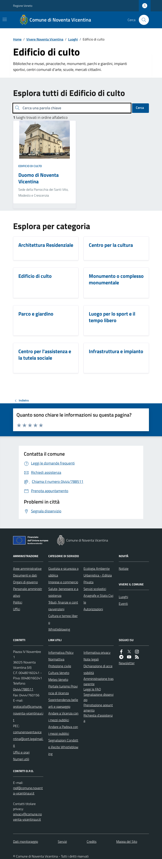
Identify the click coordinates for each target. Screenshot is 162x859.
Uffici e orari (21, 752)
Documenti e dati (25, 575)
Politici (17, 602)
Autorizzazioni (93, 609)
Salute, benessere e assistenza (63, 592)
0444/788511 (23, 689)
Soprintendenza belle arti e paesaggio (63, 703)
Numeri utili (21, 759)
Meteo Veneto (58, 679)
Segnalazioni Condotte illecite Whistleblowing (63, 747)
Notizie (123, 568)
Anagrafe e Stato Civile (98, 599)
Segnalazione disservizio (98, 697)
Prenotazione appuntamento (98, 707)
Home (17, 39)
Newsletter (127, 663)
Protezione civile (59, 666)
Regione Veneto (22, 5)
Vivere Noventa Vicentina (44, 39)
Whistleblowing (59, 629)
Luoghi (73, 39)
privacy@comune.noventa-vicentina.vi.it (27, 817)
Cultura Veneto (58, 672)
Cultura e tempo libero (63, 619)
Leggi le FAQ (92, 689)
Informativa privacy (97, 652)
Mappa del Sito (126, 841)
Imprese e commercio (63, 582)
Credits (91, 841)
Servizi (62, 841)
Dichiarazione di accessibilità (98, 669)
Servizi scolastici (95, 588)
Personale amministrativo (27, 592)
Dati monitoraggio (25, 841)
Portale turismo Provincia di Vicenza (63, 690)
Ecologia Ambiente (97, 568)
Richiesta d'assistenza (98, 718)
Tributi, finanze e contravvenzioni (63, 606)
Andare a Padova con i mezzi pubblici (63, 730)
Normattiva (56, 659)
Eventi (123, 603)
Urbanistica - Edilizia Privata (98, 579)
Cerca (140, 107)
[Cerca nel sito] (142, 20)
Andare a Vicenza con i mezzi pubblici (63, 717)
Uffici (16, 609)
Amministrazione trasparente (98, 681)
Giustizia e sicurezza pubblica (63, 572)
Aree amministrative (27, 568)
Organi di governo (25, 582)
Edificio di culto (30, 166)
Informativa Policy (61, 652)
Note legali (91, 659)
